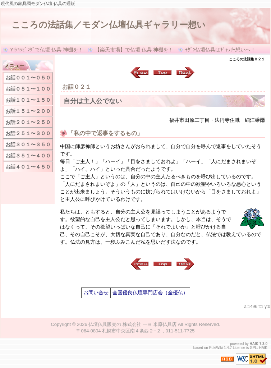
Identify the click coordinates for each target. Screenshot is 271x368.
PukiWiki (216, 348)
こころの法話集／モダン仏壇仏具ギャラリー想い (109, 24)
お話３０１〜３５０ (28, 144)
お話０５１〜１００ (28, 89)
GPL (253, 348)
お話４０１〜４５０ (28, 167)
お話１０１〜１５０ (28, 100)
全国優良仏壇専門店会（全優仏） (150, 292)
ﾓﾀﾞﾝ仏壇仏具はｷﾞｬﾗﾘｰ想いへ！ (220, 49)
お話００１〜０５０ (28, 77)
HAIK (254, 344)
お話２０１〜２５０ (28, 122)
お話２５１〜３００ (28, 133)
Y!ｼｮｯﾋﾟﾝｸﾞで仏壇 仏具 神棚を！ (46, 49)
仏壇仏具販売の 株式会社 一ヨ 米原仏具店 (132, 324)
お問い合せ (96, 292)
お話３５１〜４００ (28, 155)
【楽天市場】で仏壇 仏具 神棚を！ (134, 49)
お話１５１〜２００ (28, 111)
